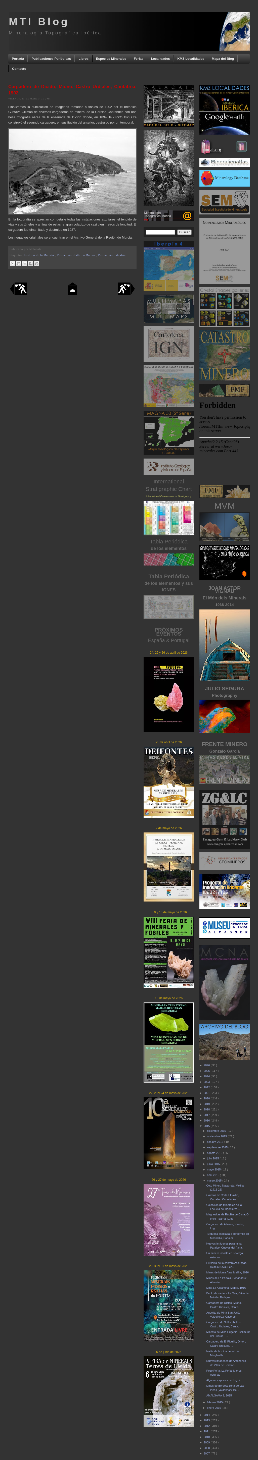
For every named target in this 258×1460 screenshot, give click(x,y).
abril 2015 (213, 1174)
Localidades (160, 59)
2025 (207, 1070)
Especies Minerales (111, 59)
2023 (207, 1081)
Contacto (19, 69)
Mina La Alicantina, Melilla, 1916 (226, 1287)
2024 (207, 1076)
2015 (207, 1126)
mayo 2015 (214, 1169)
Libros (83, 59)
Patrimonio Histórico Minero (76, 255)
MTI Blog (39, 21)
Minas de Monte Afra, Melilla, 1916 (227, 1272)
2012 (207, 1425)
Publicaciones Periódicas (51, 59)
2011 (207, 1431)
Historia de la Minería (39, 255)
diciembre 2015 (217, 1130)
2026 (207, 1065)
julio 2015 (213, 1158)
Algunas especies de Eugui (223, 1380)
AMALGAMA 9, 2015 (219, 1395)
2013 (207, 1420)
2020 (207, 1098)
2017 (207, 1114)
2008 (207, 1447)
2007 (207, 1453)
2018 (207, 1109)
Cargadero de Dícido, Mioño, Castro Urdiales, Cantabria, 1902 (72, 89)
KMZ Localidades (190, 59)
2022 (207, 1087)
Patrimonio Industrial (112, 255)
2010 (207, 1436)
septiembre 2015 (217, 1147)
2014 (207, 1414)
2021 (207, 1092)
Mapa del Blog (223, 59)
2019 (207, 1103)
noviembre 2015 (217, 1136)
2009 (207, 1442)
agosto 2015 (215, 1152)
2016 (207, 1120)
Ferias (138, 59)
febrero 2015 (215, 1402)
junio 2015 (214, 1163)
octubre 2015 (215, 1141)
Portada (18, 59)
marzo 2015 (214, 1180)
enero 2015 (214, 1407)
